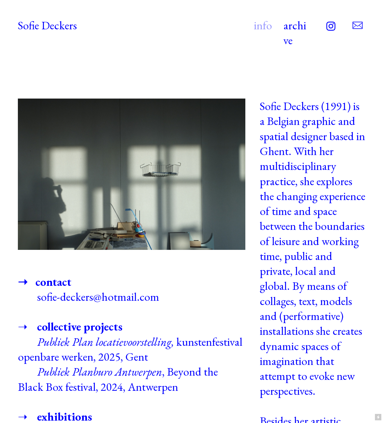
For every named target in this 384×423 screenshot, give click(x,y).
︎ (331, 27)
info (263, 25)
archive (294, 33)
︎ (357, 25)
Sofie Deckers (47, 25)
